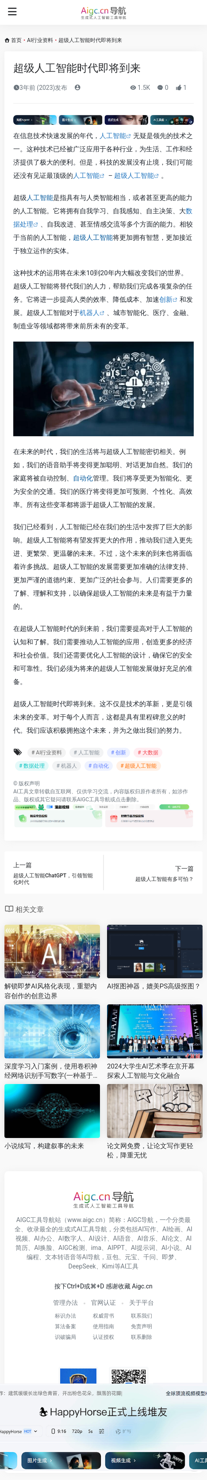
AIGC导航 (140, 1219)
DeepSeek (82, 1266)
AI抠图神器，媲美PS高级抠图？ (154, 986)
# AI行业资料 (46, 753)
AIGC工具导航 (93, 799)
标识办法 (65, 1316)
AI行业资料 (40, 40)
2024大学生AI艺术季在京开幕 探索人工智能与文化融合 (151, 1071)
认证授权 (103, 1337)
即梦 (168, 1257)
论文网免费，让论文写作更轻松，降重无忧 (150, 1150)
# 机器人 (66, 766)
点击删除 (126, 799)
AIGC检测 (71, 1247)
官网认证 (103, 1302)
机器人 (90, 313)
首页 (16, 40)
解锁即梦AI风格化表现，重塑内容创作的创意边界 (50, 990)
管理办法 (65, 1302)
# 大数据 (148, 753)
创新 (165, 300)
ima (96, 1247)
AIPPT (116, 1247)
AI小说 (170, 1247)
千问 (149, 1257)
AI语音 (122, 1238)
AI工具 (21, 791)
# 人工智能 (86, 753)
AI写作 (147, 1229)
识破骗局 (65, 1337)
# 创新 (118, 753)
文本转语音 (60, 1257)
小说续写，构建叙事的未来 (44, 1146)
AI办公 (43, 1238)
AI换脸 (43, 1247)
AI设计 (98, 1238)
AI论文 (170, 1238)
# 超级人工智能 (138, 766)
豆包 (112, 1257)
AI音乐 (146, 1238)
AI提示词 (143, 1247)
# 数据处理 (32, 766)
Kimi (108, 1266)
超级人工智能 (134, 176)
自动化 (83, 478)
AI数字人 (70, 1238)
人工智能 (113, 136)
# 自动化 (98, 766)
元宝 (131, 1257)
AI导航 (91, 1257)
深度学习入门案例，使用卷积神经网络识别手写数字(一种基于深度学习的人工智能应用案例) (52, 1071)
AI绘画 (171, 1229)
